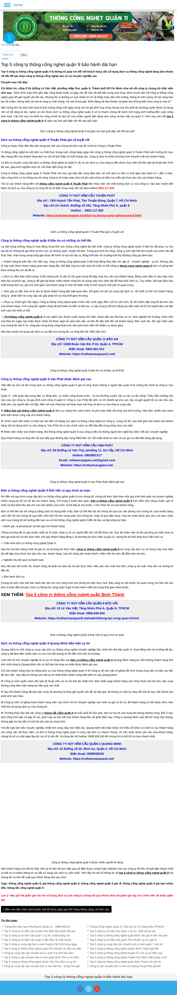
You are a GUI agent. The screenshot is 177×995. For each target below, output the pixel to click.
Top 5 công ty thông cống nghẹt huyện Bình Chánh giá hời (124, 948)
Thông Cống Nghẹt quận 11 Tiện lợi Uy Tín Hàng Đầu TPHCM (126, 926)
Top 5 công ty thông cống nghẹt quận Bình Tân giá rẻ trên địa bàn (128, 935)
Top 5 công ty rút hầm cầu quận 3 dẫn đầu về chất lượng (37, 939)
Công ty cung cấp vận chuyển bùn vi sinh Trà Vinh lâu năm (38, 952)
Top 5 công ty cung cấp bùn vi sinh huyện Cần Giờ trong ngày (40, 944)
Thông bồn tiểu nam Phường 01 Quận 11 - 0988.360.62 (37, 926)
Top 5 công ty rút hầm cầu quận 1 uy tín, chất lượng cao (123, 931)
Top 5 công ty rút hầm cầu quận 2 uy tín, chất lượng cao (37, 935)
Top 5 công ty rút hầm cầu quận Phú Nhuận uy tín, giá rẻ (123, 939)
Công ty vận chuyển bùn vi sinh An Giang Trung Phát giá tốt (125, 966)
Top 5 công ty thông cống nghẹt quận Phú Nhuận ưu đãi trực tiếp (42, 948)
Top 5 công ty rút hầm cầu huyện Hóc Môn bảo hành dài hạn (40, 931)
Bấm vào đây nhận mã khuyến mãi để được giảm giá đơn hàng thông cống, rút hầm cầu (56, 909)
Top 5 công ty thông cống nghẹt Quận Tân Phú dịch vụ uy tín (40, 961)
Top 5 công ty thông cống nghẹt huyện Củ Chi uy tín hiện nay (126, 952)
